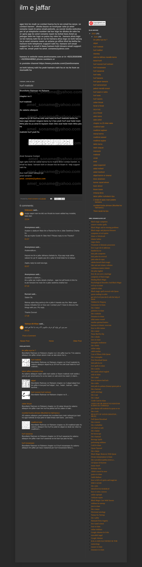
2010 (94, 34)
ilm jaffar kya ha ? (29, 350)
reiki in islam (95, 375)
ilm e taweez (95, 422)
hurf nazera (97, 99)
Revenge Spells (96, 439)
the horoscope (96, 434)
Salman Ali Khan (32, 324)
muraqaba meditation (98, 343)
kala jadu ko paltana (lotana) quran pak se (106, 386)
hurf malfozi (98, 50)
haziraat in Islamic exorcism (101, 325)
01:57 (27, 239)
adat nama (97, 116)
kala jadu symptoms (98, 254)
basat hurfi (97, 61)
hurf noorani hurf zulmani (41, 392)
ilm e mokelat (96, 314)
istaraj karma (98, 134)
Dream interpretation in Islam (101, 457)
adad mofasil (98, 169)
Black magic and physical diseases (103, 230)
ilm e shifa (95, 383)
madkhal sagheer (100, 130)
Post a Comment (29, 336)
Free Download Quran (99, 360)
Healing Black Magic (98, 280)
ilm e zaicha (95, 369)
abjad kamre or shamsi (102, 175)
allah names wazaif (98, 319)
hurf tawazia (98, 78)
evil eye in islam (97, 285)
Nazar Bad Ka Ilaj (97, 334)
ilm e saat (94, 395)
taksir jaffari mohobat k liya (32, 371)
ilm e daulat (95, 431)
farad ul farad (98, 106)
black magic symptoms (99, 222)
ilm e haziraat (96, 389)
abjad (33, 381)
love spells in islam (98, 366)
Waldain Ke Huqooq (98, 302)
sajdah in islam (96, 288)
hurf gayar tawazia (100, 81)
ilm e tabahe (95, 337)
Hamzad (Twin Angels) (99, 521)
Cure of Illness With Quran (100, 354)
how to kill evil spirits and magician (104, 480)
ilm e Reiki (95, 345)
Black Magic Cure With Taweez (102, 500)
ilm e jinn (94, 486)
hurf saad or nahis (100, 92)
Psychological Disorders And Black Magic (106, 283)
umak (95, 158)
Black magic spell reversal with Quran (105, 291)
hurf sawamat (27, 434)
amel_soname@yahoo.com (33, 179)
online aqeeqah (96, 495)
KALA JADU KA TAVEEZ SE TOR (104, 541)
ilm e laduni (95, 308)
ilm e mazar (95, 509)
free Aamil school (97, 524)
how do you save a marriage (101, 274)
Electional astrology (98, 512)
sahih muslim (96, 351)
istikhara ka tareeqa (98, 503)
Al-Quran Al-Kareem (98, 463)
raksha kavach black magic (100, 262)
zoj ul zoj (96, 109)
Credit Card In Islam (98, 401)
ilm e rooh (94, 411)
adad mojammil (99, 165)
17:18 (27, 316)
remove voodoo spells (99, 225)
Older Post (77, 341)
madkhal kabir (36, 422)
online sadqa (95, 348)
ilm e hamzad (96, 437)
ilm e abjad (95, 398)
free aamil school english (100, 372)
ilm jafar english (97, 271)
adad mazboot (99, 172)
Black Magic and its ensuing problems (105, 227)
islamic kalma (96, 239)
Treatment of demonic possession (103, 245)
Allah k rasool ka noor (99, 471)
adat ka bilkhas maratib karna (105, 57)
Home (51, 341)
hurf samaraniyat (100, 85)
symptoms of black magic (100, 277)
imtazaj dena (98, 193)
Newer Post (24, 341)
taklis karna (97, 144)
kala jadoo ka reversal (99, 256)
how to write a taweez (99, 492)
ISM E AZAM (96, 483)
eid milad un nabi (97, 428)
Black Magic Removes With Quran (103, 454)
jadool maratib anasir (101, 88)
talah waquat (98, 148)
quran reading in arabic (99, 294)
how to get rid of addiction (100, 248)
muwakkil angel (97, 535)
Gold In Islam (96, 445)
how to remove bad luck (99, 380)
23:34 (27, 219)
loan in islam (95, 526)
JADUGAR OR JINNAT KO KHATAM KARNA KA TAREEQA (105, 405)
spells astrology (96, 392)
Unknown (29, 210)
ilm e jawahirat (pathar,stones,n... (103, 460)
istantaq (96, 54)
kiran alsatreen (99, 179)
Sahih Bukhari (96, 477)
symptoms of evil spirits (99, 233)
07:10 (27, 286)
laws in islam (95, 340)
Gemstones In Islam (98, 305)
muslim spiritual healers (99, 322)
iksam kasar (98, 189)
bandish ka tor (96, 251)
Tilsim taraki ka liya (100, 211)
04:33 (27, 331)
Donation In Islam (97, 316)
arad (95, 161)
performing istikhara (98, 442)
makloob (96, 155)
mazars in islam (96, 547)
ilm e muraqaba (96, 357)
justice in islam (96, 474)
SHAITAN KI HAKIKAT (100, 489)
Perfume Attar (96, 468)
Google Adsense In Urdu (100, 532)
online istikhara (96, 529)
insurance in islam (97, 550)
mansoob (97, 151)
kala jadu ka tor (96, 363)
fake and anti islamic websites (102, 265)
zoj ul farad (97, 113)
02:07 (27, 266)
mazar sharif (95, 466)
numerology (95, 544)
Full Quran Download (99, 419)
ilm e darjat (95, 451)
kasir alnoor (98, 186)
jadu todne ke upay (98, 259)
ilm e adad (95, 377)
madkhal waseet (99, 137)
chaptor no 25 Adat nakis (103, 123)
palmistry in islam (97, 311)
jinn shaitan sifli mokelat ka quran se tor (105, 408)
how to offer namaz (98, 328)
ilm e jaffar (35, 7)
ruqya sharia (95, 242)
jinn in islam (95, 506)
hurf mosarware (28, 443)
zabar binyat (27, 404)
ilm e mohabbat (96, 425)
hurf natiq (97, 75)
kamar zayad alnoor (101, 182)
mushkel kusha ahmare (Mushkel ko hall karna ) (41, 413)
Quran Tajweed (96, 448)
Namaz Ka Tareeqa (98, 515)
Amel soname (33, 199)
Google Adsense (97, 538)
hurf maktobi (36, 360)
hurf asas (97, 95)
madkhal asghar (99, 141)
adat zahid (97, 120)
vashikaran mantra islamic (100, 268)
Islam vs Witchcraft (98, 236)
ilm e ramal (95, 331)
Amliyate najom (97, 497)
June (96, 37)
